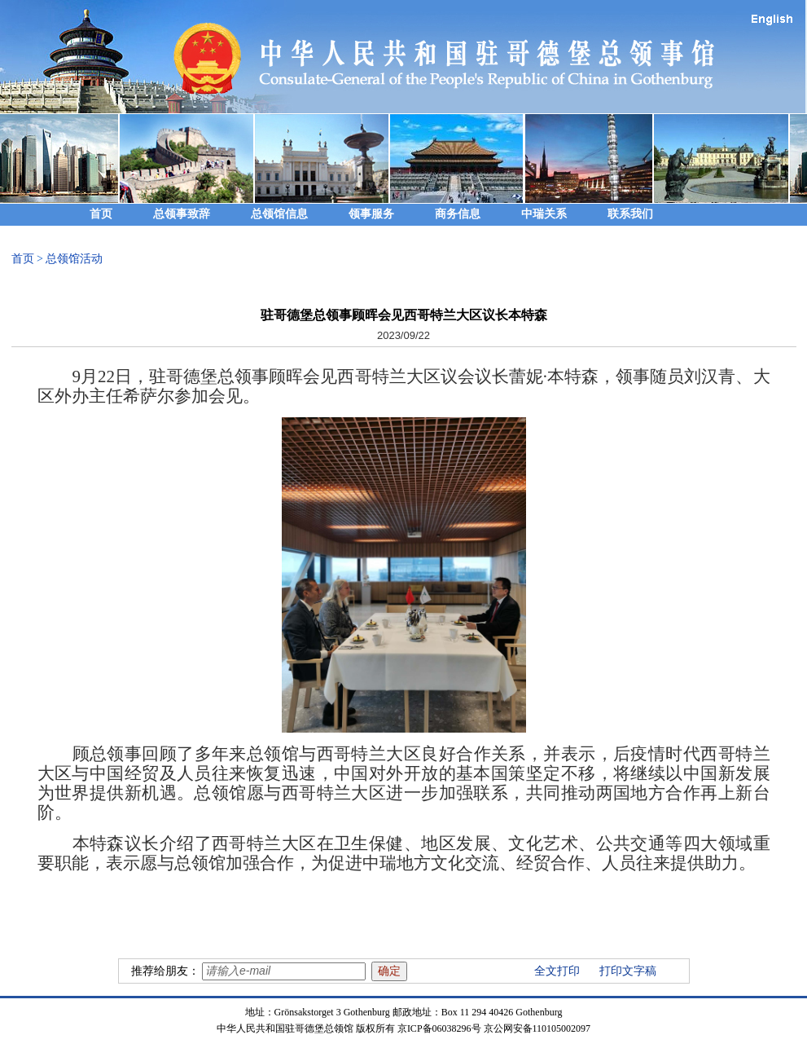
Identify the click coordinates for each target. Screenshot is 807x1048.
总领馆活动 (74, 259)
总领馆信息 (279, 214)
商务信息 (457, 214)
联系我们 (630, 214)
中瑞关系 (544, 214)
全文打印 (557, 971)
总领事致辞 (181, 214)
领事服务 (371, 214)
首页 (101, 214)
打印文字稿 (627, 971)
